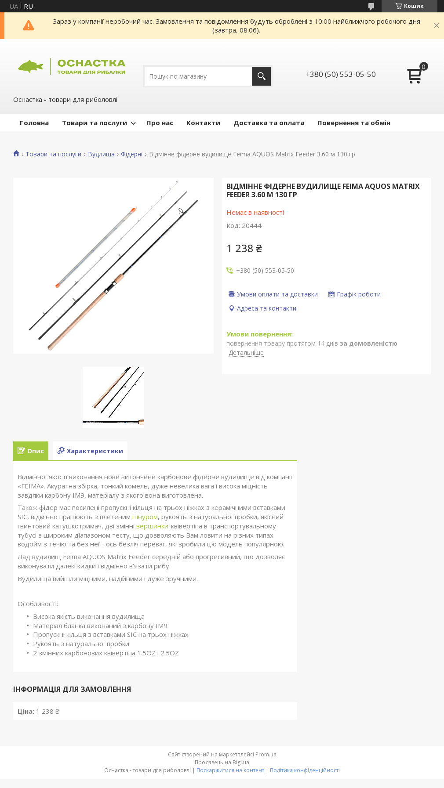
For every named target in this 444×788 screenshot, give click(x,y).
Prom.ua (266, 754)
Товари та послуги (94, 122)
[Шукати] (261, 76)
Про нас (159, 122)
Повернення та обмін (353, 122)
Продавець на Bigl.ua (222, 762)
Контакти (203, 122)
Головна (34, 122)
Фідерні (131, 154)
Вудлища (101, 154)
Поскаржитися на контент (230, 770)
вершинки (152, 525)
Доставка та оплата (268, 122)
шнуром (145, 516)
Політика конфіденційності (305, 770)
